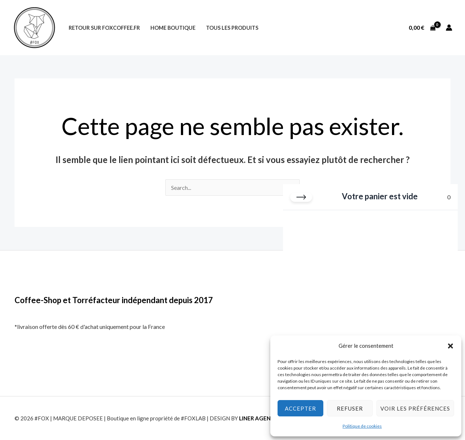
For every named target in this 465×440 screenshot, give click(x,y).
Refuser (350, 408)
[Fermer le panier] (301, 197)
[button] (450, 346)
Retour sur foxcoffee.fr (104, 28)
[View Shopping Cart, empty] (421, 27)
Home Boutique (172, 28)
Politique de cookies (362, 426)
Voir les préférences (415, 408)
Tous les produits (232, 28)
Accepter (300, 408)
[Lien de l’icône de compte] (449, 27)
